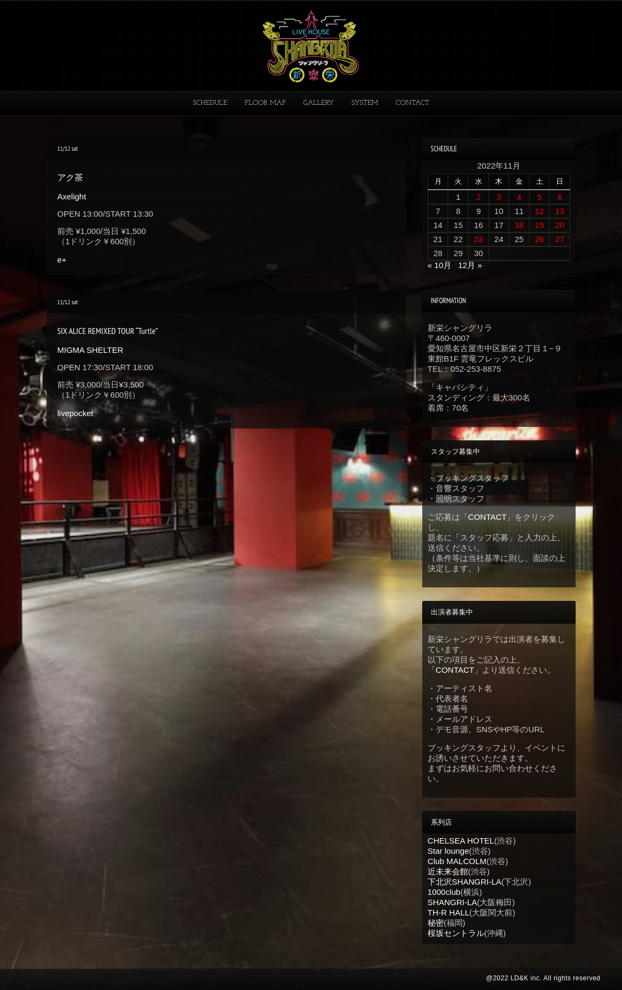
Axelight (71, 196)
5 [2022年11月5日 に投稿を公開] (539, 197)
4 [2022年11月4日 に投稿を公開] (519, 197)
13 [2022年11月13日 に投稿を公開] (559, 211)
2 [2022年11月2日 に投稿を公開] (478, 197)
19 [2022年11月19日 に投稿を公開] (539, 225)
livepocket (75, 413)
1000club (444, 892)
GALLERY (318, 102)
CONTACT (412, 102)
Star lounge (448, 850)
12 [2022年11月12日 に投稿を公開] (539, 211)
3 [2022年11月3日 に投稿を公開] (499, 197)
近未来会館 (448, 871)
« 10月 (439, 265)
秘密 (436, 922)
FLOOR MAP (265, 102)
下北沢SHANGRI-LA (465, 881)
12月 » (470, 265)
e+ (61, 259)
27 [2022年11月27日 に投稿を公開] (559, 239)
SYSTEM (364, 102)
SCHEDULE (210, 102)
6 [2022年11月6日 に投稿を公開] (560, 197)
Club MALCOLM (457, 861)
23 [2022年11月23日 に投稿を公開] (478, 239)
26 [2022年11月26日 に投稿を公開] (539, 239)
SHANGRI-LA (452, 902)
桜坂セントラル (456, 933)
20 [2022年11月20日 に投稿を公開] (559, 225)
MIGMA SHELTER (90, 349)
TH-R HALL (449, 912)
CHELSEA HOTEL (461, 840)
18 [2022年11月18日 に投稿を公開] (519, 225)
